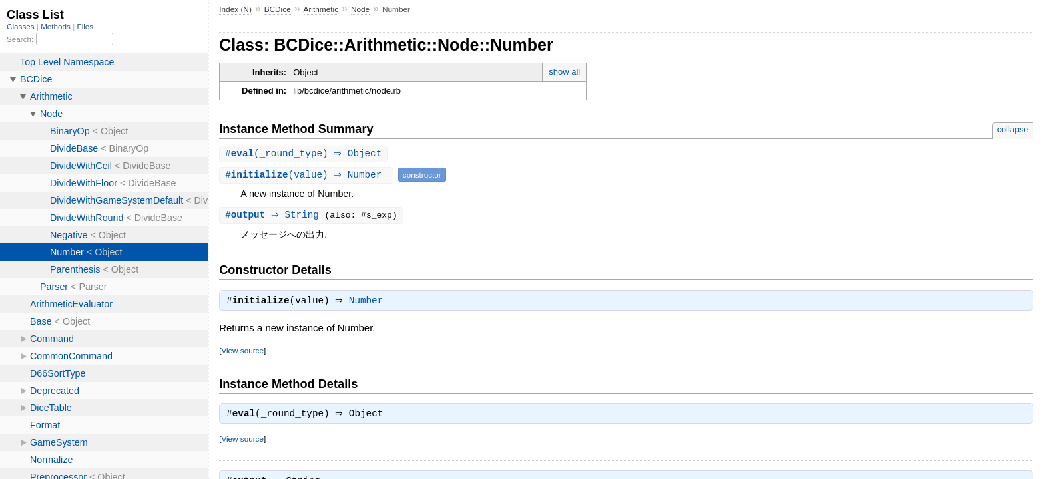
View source (242, 353)
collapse (1013, 129)
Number (369, 303)
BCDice (277, 9)
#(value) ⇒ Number (308, 175)
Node (360, 9)
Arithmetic (321, 9)
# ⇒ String (276, 216)
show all (564, 72)
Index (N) (235, 9)
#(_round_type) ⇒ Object (305, 154)
